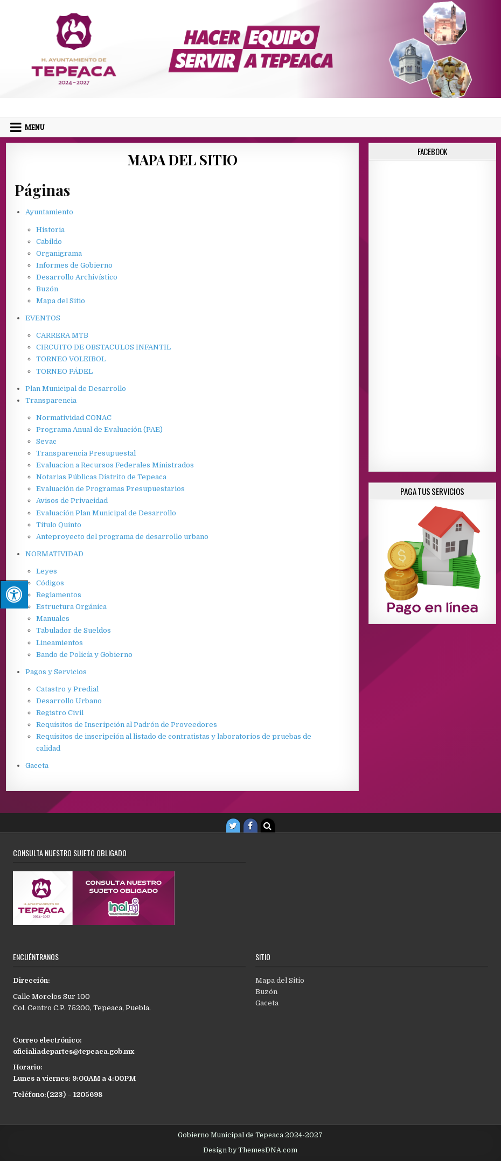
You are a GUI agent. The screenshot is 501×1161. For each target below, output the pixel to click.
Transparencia (50, 400)
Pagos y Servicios (56, 672)
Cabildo (49, 241)
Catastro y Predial (67, 689)
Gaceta (36, 765)
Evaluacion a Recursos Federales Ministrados (115, 465)
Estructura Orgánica (71, 607)
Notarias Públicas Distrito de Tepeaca (101, 477)
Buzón (47, 289)
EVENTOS (42, 318)
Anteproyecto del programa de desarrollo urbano (122, 537)
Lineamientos (59, 643)
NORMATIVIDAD (54, 554)
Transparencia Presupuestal (86, 453)
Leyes (46, 571)
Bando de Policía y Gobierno (84, 655)
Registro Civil (60, 713)
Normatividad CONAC (74, 418)
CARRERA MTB (62, 335)
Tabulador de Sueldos (73, 630)
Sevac (46, 441)
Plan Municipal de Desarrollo (75, 388)
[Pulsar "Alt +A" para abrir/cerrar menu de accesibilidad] (14, 594)
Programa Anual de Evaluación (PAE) (99, 429)
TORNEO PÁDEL (64, 371)
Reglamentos (58, 595)
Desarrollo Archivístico (76, 277)
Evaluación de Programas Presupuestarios (110, 489)
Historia (50, 230)
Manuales (52, 618)
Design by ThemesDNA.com (250, 1150)
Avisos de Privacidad (72, 500)
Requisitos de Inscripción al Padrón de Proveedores (126, 725)
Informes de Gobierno (74, 265)
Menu (35, 127)
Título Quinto (58, 525)
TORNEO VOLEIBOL (71, 359)
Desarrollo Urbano (69, 701)
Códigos (50, 583)
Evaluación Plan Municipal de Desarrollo (106, 513)
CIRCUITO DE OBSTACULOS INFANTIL (103, 347)
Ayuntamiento (49, 212)
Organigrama (59, 253)
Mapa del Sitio (182, 159)
